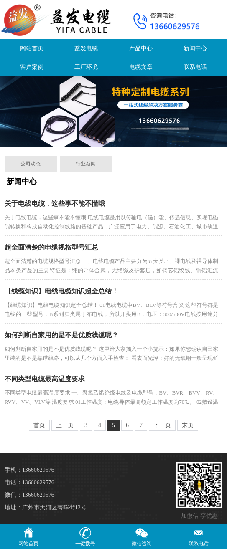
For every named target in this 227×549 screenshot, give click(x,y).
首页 (39, 425)
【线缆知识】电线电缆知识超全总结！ (61, 291)
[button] (110, 140)
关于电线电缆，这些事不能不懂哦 (55, 203)
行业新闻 (86, 164)
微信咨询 (142, 536)
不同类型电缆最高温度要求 (45, 378)
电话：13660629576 (29, 482)
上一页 (65, 425)
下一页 (162, 425)
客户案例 (31, 67)
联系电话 (195, 67)
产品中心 (141, 48)
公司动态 (30, 164)
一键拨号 (85, 536)
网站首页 (31, 48)
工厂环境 (86, 67)
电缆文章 (141, 67)
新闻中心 (195, 48)
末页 (188, 425)
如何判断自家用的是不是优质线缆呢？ (61, 335)
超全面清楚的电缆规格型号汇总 (51, 247)
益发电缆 (86, 48)
